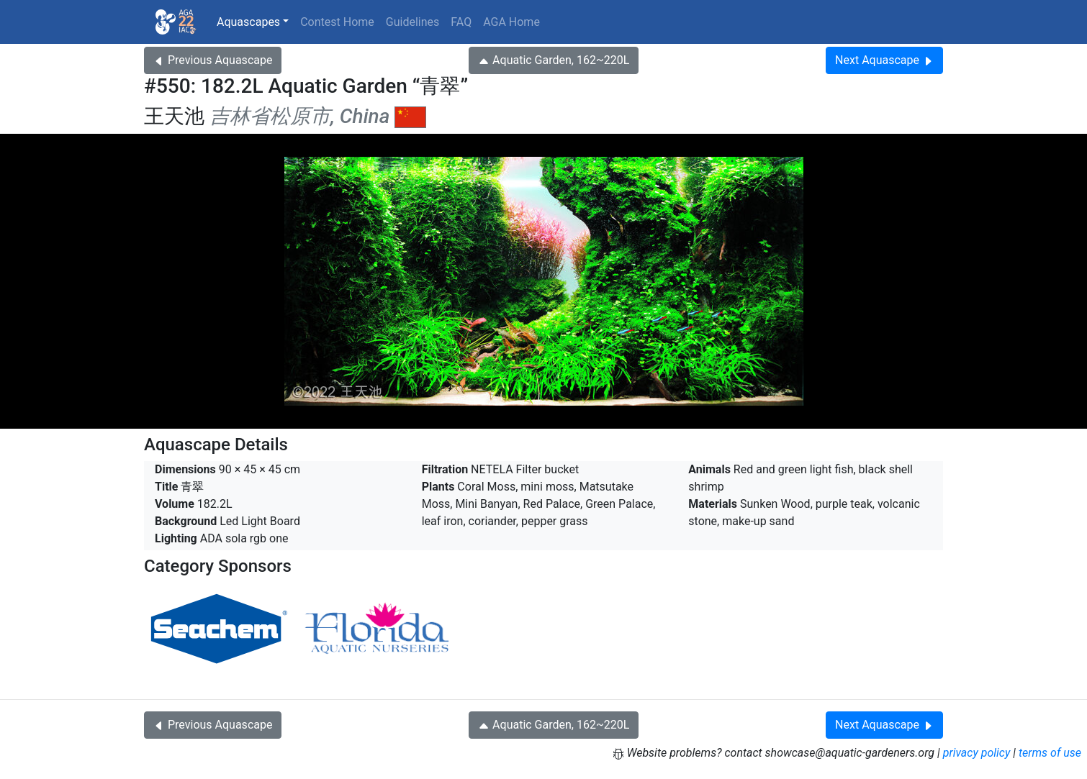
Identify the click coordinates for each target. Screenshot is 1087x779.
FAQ (461, 22)
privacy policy (977, 753)
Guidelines (412, 22)
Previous (212, 60)
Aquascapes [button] (248, 22)
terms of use (1050, 753)
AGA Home (511, 22)
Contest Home (337, 22)
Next (884, 60)
